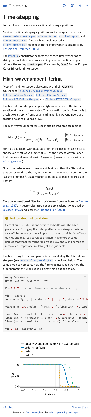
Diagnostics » (80, 407)
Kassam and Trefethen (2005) (21, 49)
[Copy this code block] (85, 277)
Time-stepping (21, 17)
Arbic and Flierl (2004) (51, 210)
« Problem (9, 407)
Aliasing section (12, 161)
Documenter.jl (33, 412)
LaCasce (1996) (12, 210)
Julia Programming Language (63, 412)
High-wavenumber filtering (32, 79)
